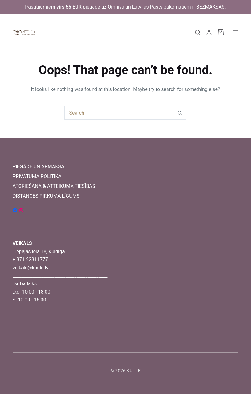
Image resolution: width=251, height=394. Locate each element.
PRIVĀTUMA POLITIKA (37, 176)
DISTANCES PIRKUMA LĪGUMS (46, 196)
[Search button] (179, 113)
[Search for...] (118, 113)
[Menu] (235, 32)
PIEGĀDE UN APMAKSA (38, 167)
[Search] (197, 32)
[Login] (209, 32)
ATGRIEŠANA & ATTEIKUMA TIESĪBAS (54, 186)
